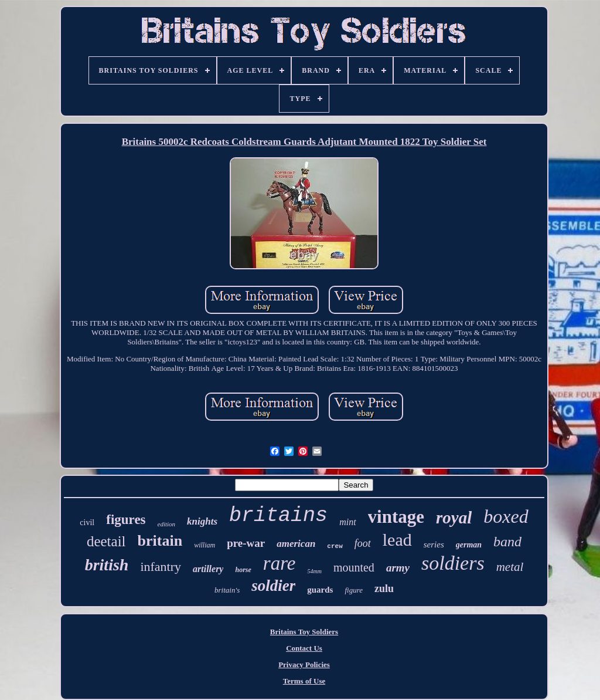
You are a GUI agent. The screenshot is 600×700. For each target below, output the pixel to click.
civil (87, 522)
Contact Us (304, 648)
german (469, 544)
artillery (208, 569)
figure (354, 590)
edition (167, 523)
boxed (505, 516)
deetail (106, 541)
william (204, 545)
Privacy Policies (304, 664)
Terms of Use (304, 681)
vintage (396, 516)
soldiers (453, 563)
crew (334, 546)
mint (347, 522)
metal (510, 567)
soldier (273, 585)
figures (125, 519)
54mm (314, 571)
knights (202, 521)
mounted (353, 567)
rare (279, 563)
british (107, 565)
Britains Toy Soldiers (304, 631)
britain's (227, 590)
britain (160, 540)
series (434, 544)
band (507, 541)
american (296, 543)
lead (397, 539)
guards (320, 589)
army (398, 568)
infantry (160, 566)
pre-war (246, 543)
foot (362, 543)
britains (278, 515)
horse (243, 570)
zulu (384, 588)
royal (454, 517)
